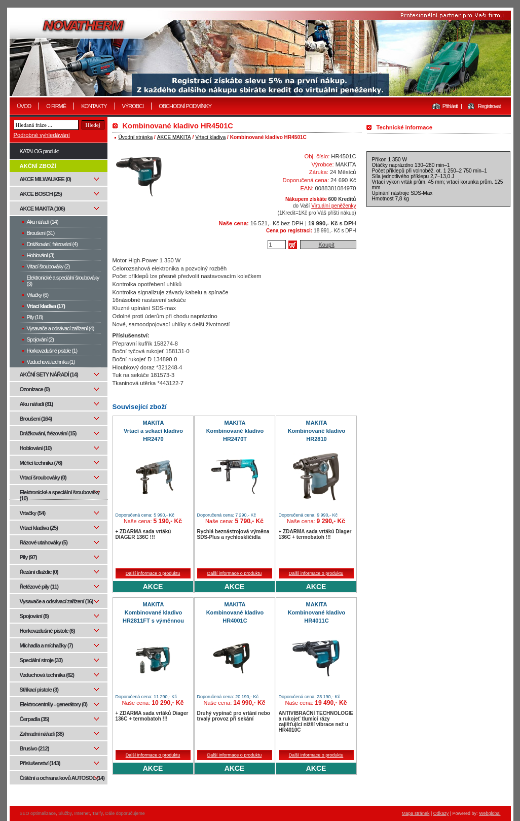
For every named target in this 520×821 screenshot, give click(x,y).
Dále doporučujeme (125, 813)
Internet (82, 813)
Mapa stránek (416, 813)
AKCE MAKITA (174, 137)
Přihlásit (450, 106)
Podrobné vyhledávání (42, 135)
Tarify (97, 813)
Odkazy (441, 813)
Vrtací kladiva (210, 137)
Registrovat (489, 106)
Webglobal (489, 813)
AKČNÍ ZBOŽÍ (38, 166)
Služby (64, 813)
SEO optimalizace (38, 813)
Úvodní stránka (136, 137)
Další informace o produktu (153, 573)
